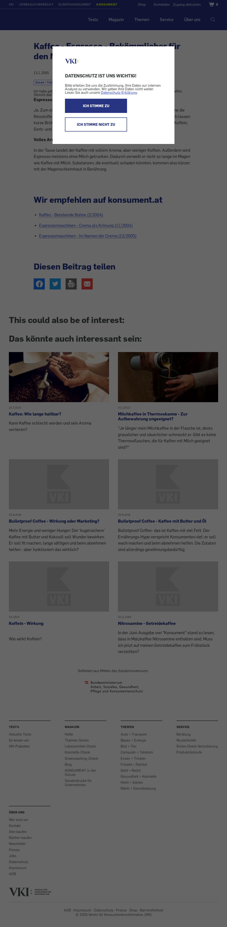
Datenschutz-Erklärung (119, 92)
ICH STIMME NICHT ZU (96, 124)
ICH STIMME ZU (96, 106)
